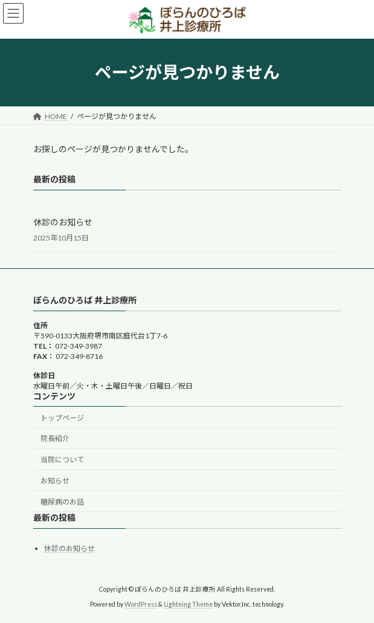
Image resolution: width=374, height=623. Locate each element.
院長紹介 (54, 439)
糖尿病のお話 (62, 501)
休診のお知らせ (62, 221)
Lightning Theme (188, 604)
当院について (62, 460)
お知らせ (54, 480)
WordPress (140, 604)
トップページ (62, 417)
